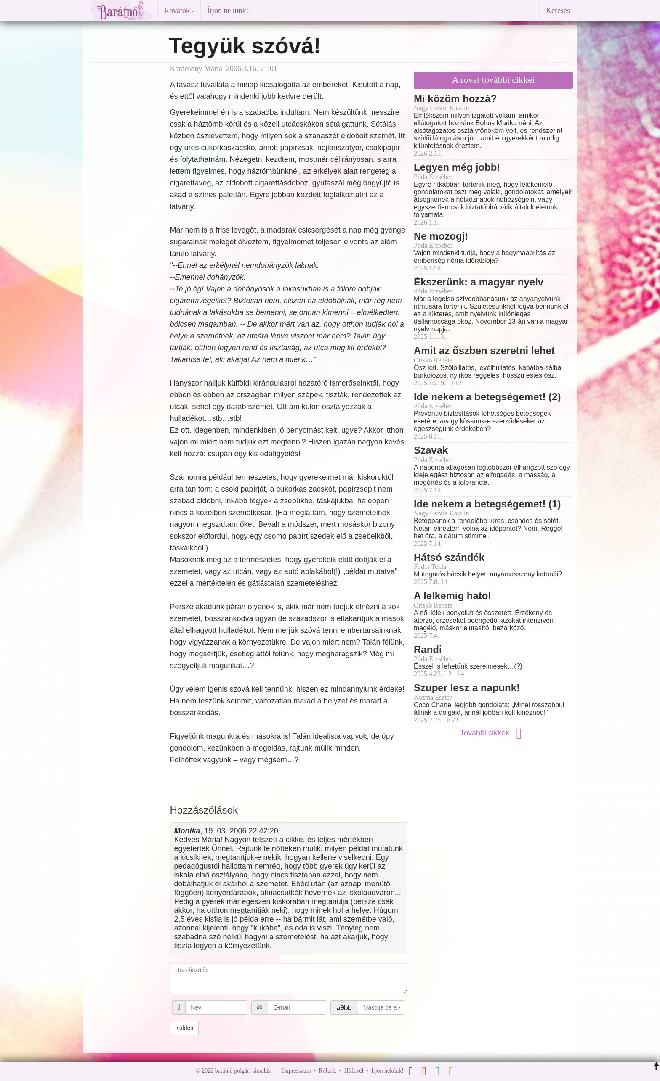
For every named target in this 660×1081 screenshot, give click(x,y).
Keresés (558, 10)
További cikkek (493, 733)
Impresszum (296, 1071)
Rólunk (327, 1071)
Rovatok (179, 10)
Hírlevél (354, 1071)
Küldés (185, 1028)
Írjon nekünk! (227, 10)
